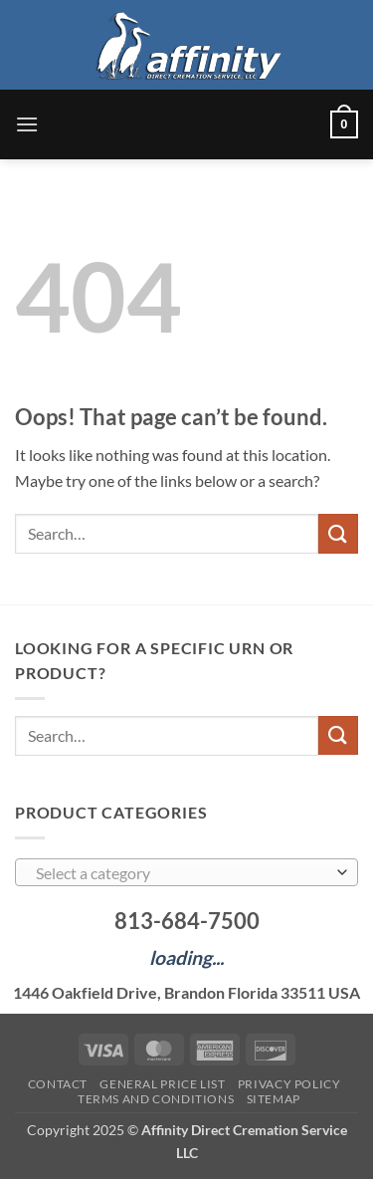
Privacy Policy (289, 1083)
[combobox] (186, 872)
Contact (58, 1083)
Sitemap (273, 1098)
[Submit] (338, 533)
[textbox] (181, 873)
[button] (27, 124)
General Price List (162, 1083)
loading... (186, 957)
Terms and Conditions (156, 1098)
